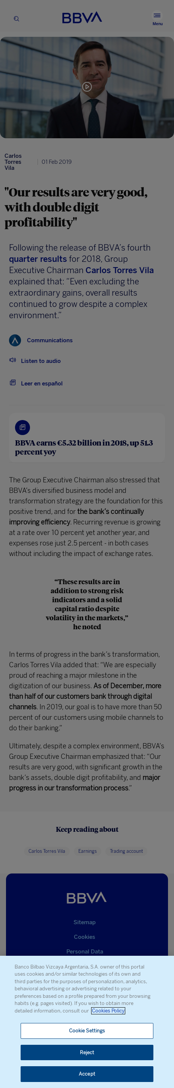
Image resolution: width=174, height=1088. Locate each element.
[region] (87, 1022)
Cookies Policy (108, 1011)
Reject (87, 1052)
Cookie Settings (87, 1031)
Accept (87, 1074)
